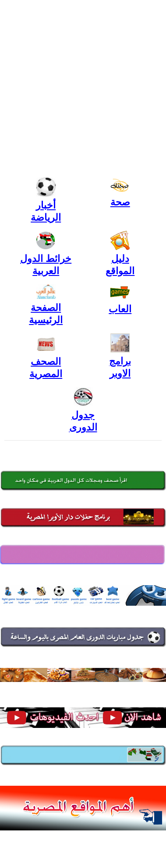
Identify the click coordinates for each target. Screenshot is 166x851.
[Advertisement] (83, 87)
